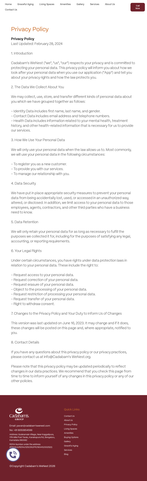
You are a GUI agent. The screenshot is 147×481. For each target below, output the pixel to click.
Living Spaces (46, 4)
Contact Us (11, 10)
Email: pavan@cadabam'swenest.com (29, 426)
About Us (110, 4)
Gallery (80, 4)
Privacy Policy (70, 425)
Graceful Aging (25, 4)
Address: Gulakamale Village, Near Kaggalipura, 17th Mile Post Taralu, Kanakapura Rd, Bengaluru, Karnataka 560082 (32, 437)
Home (8, 4)
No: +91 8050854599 (20, 430)
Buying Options (71, 437)
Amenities (65, 4)
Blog (66, 454)
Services (94, 4)
